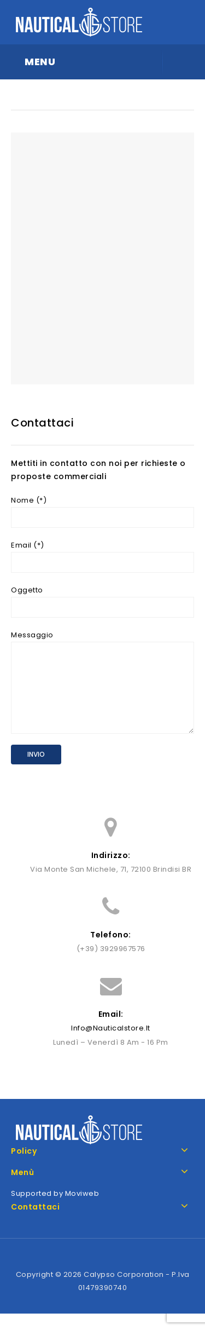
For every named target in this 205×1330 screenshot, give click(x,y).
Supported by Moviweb (55, 1210)
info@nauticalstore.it (110, 1044)
